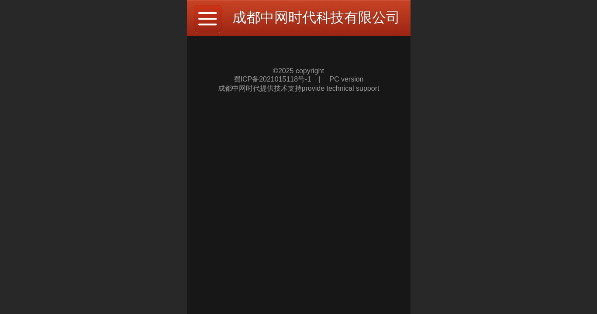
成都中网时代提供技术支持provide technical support (299, 88)
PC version (346, 79)
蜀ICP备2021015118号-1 (273, 79)
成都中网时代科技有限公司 (316, 17)
